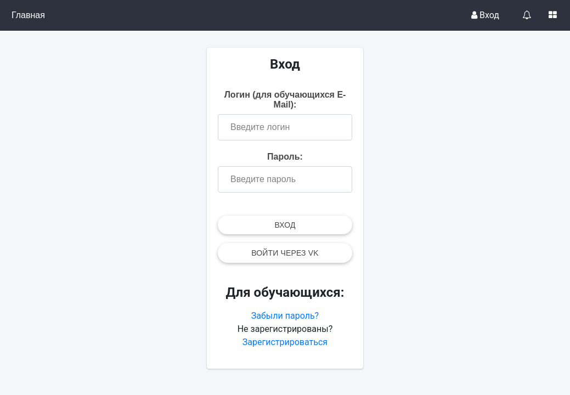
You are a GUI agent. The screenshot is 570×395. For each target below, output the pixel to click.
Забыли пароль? (285, 316)
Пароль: (285, 156)
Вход (485, 15)
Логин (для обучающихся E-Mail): (285, 99)
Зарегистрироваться (285, 342)
